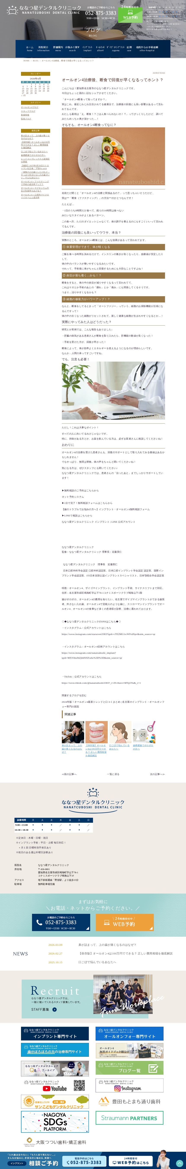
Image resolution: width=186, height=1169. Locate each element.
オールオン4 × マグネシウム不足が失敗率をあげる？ (35, 189)
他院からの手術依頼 (147, 49)
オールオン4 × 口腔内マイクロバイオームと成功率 (35, 196)
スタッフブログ (28, 111)
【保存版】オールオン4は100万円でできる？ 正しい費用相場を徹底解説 (35, 145)
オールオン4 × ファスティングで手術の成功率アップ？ (35, 182)
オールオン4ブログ (29, 107)
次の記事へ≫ (157, 774)
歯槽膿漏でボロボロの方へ (33, 155)
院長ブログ (26, 119)
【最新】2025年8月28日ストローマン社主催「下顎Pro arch (35, 167)
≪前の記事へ (69, 774)
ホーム (29, 49)
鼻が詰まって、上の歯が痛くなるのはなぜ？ (35, 136)
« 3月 (23, 95)
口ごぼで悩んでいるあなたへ (34, 151)
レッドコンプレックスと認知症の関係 (35, 160)
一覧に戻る (113, 774)
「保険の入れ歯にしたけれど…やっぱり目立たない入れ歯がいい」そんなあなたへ (35, 175)
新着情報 (25, 115)
